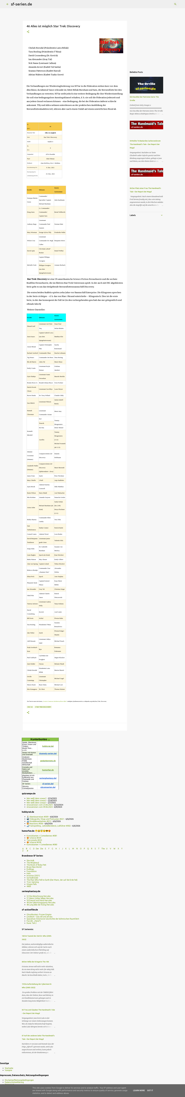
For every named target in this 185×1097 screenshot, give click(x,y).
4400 (29, 886)
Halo (29, 873)
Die (41, 849)
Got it (150, 1090)
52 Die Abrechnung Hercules (39, 896)
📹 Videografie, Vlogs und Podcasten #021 (45, 819)
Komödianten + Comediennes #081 (42, 836)
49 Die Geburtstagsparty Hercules (41, 902)
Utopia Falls (32, 884)
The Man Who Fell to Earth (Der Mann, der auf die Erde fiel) (52, 880)
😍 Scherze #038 (34, 842)
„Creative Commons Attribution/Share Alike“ (54, 701)
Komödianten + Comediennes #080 (42, 844)
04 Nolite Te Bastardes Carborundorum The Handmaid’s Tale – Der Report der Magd (145, 144)
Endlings (30, 869)
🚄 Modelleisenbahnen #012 (39, 821)
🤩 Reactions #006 (35, 823)
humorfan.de (48, 770)
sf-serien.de (21, 4)
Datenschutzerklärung (14, 1082)
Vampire (8, 1070)
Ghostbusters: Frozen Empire (39, 914)
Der (37, 849)
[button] (28, 32)
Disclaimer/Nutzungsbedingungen (19, 1080)
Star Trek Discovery (43, 707)
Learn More (139, 1090)
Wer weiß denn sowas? (36, 798)
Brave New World (34, 867)
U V (109, 849)
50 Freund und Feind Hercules (39, 900)
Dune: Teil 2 (31, 923)
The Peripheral (33, 863)
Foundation (32, 871)
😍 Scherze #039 (34, 838)
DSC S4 (30, 707)
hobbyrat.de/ (48, 746)
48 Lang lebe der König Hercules (40, 905)
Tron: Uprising (33, 882)
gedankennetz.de (48, 761)
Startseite (9, 1068)
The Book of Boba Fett (36, 865)
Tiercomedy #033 (34, 840)
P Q (86, 849)
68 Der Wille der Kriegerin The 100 (35, 962)
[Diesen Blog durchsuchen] (166, 4)
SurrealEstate (32, 878)
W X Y (118, 849)
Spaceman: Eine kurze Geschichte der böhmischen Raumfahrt (53, 919)
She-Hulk (30, 860)
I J (61, 849)
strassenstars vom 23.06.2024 (39, 805)
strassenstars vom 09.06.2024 (39, 807)
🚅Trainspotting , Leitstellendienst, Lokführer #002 (49, 826)
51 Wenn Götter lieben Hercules (40, 898)
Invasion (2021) (33, 875)
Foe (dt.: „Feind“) (34, 921)
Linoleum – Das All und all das (39, 917)
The (103, 849)
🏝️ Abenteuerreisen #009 (37, 817)
